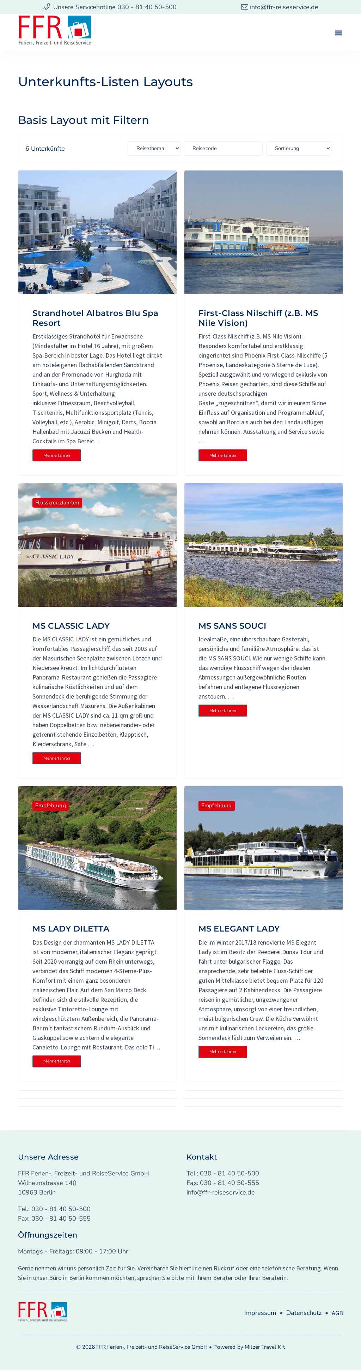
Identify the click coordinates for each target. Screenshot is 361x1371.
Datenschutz (304, 1314)
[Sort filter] (309, 148)
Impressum (260, 1314)
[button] (338, 32)
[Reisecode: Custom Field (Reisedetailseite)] (238, 148)
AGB (337, 1314)
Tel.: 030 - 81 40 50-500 (54, 1210)
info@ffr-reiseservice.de (220, 1194)
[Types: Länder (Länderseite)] (167, 148)
